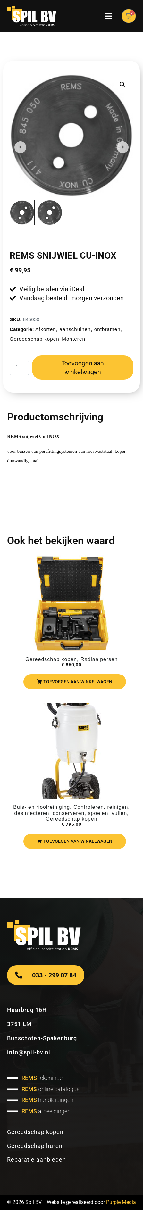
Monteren (73, 339)
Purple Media (121, 1202)
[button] (122, 84)
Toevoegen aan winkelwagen (83, 367)
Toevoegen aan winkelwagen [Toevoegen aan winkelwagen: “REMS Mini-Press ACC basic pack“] (77, 681)
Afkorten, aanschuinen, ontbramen (78, 329)
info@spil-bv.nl (28, 1052)
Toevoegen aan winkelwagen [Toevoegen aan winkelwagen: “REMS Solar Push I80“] (77, 841)
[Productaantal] (19, 368)
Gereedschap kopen (34, 339)
